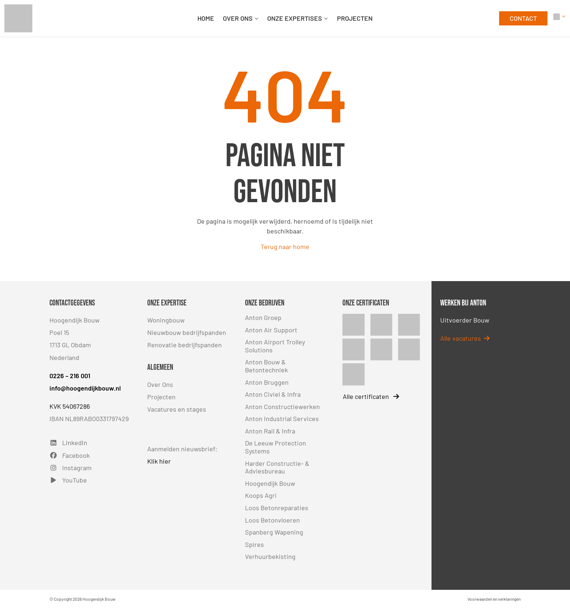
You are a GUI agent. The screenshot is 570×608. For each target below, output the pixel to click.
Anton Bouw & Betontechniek (266, 366)
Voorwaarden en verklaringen (494, 598)
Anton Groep (263, 317)
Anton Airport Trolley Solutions (275, 346)
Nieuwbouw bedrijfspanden (186, 332)
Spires (254, 544)
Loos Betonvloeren (272, 520)
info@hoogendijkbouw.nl (85, 388)
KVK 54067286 (69, 406)
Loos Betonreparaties (276, 508)
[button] (559, 18)
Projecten (161, 397)
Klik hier (159, 461)
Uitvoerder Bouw (464, 320)
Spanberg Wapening (274, 532)
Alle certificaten (371, 396)
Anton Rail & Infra (270, 431)
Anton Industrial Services (282, 419)
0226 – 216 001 (69, 376)
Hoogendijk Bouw (270, 483)
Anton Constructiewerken (282, 407)
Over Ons (160, 384)
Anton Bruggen (267, 382)
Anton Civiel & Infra (273, 394)
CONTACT (523, 18)
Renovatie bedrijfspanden (184, 345)
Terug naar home (285, 247)
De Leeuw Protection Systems (275, 447)
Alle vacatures (465, 338)
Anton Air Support (271, 330)
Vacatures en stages (176, 409)
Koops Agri (261, 495)
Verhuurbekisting (270, 556)
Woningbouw (166, 320)
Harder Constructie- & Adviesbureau (277, 467)
